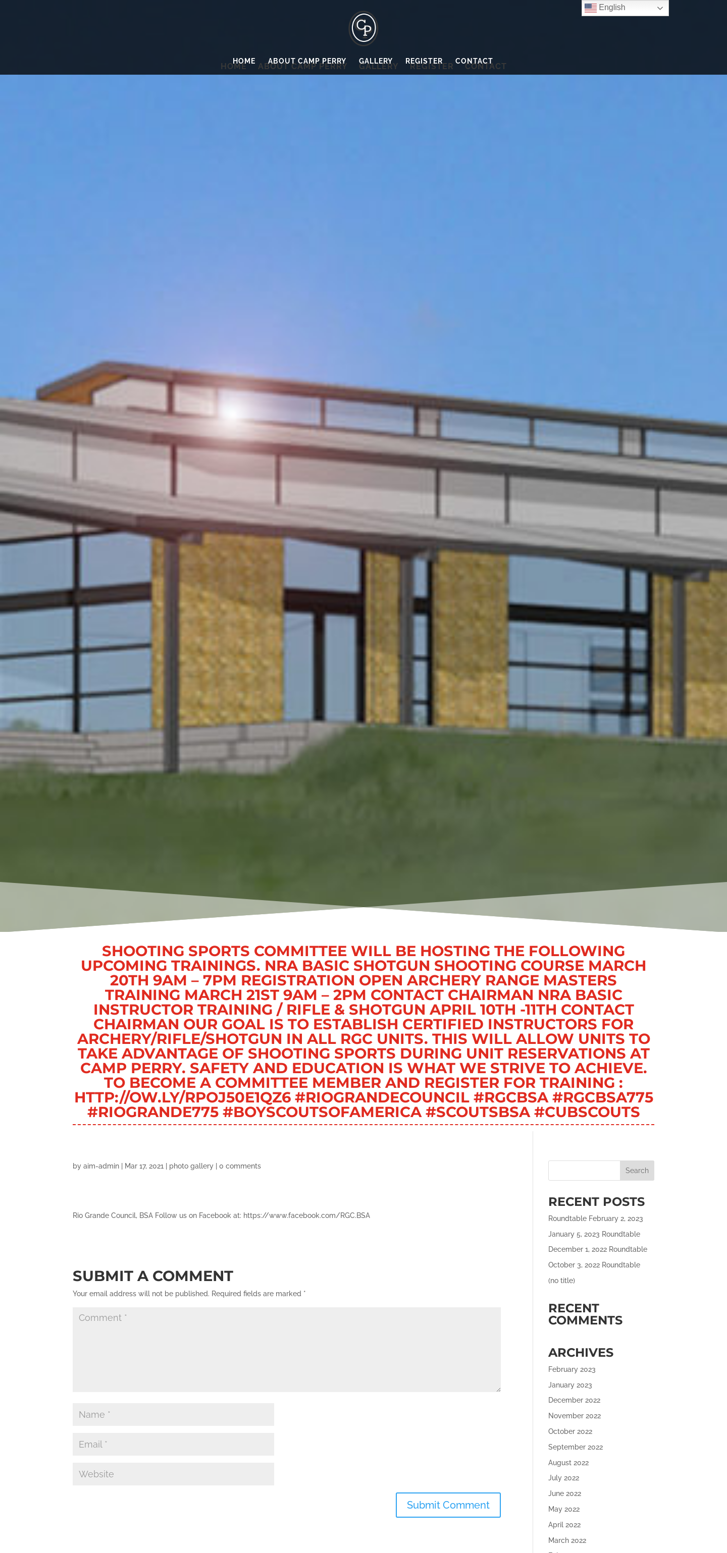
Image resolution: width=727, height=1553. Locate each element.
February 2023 (572, 1369)
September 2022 (575, 1447)
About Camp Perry (307, 61)
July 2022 (563, 1478)
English (605, 8)
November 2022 (574, 1416)
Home (244, 61)
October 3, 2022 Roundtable (594, 1265)
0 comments (240, 1166)
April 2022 (564, 1525)
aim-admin (101, 1166)
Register (424, 61)
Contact (474, 61)
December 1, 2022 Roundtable (597, 1249)
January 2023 (570, 1385)
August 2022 (568, 1463)
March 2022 (567, 1540)
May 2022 (564, 1509)
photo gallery (191, 1166)
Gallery (376, 61)
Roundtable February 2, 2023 (595, 1218)
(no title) (561, 1281)
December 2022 (574, 1400)
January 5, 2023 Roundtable (594, 1234)
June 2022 (564, 1493)
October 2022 (570, 1431)
